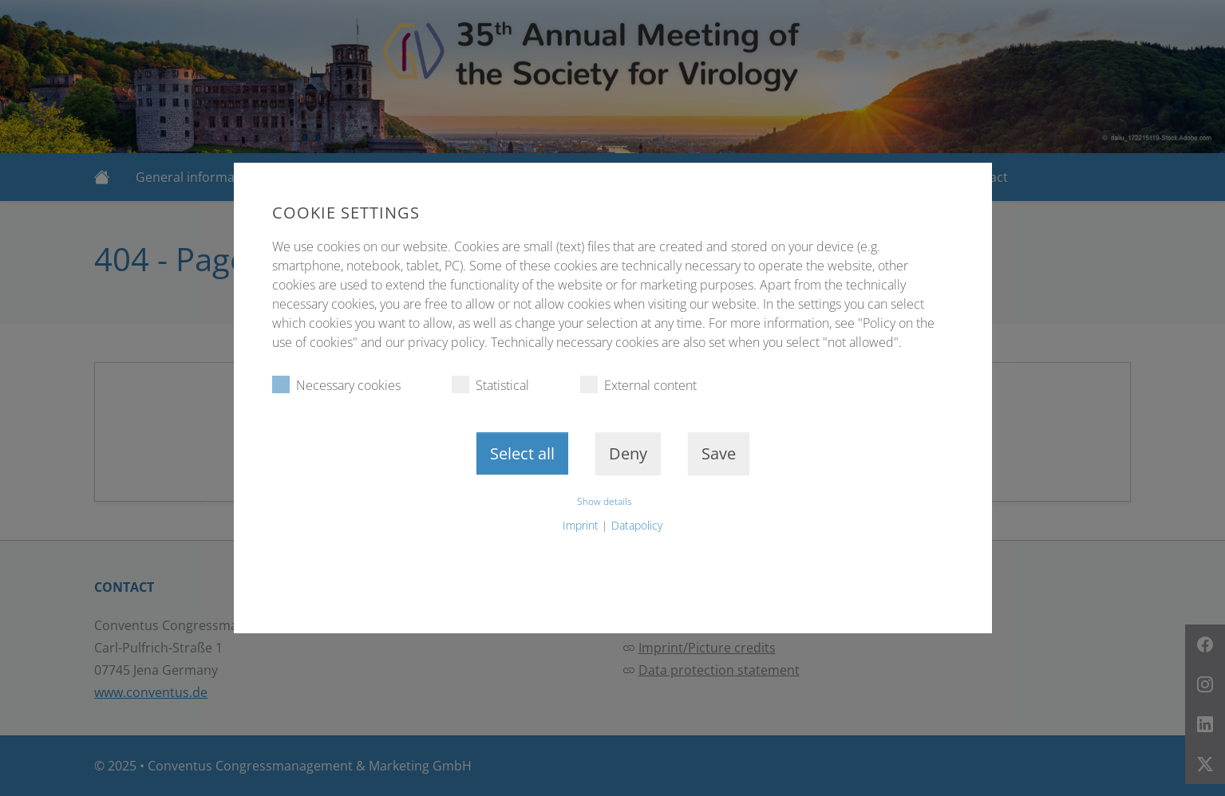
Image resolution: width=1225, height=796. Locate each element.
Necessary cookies (336, 385)
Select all (522, 453)
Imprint (581, 525)
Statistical (490, 385)
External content (638, 385)
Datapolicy (636, 525)
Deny (628, 453)
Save (718, 453)
